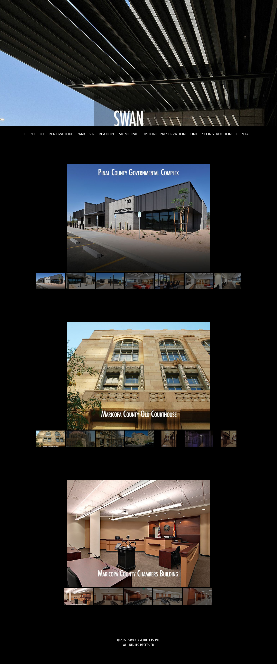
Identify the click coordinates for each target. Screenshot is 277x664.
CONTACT (244, 134)
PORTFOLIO (34, 134)
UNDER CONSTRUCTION (211, 134)
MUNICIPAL (128, 134)
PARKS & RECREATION (95, 134)
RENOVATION (60, 134)
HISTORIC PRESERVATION (164, 134)
